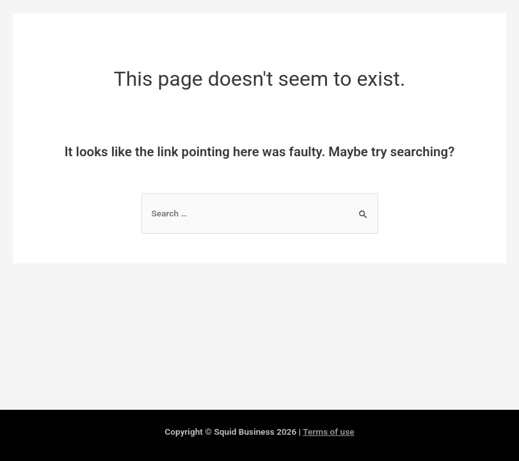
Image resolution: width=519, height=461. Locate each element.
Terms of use (328, 431)
